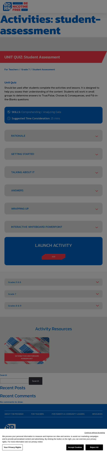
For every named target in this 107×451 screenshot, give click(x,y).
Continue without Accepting (94, 435)
